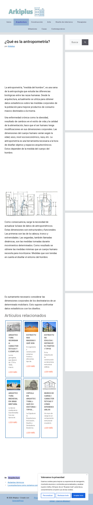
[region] (63, 487)
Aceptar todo (78, 495)
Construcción (37, 22)
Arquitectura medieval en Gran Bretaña (13, 398)
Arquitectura (21, 22)
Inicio (9, 22)
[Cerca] (86, 474)
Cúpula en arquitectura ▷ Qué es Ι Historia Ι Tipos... (31, 401)
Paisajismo (81, 22)
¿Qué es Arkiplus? (63, 501)
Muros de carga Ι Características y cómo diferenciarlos (49, 401)
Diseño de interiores (64, 22)
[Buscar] (85, 42)
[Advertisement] (31, 68)
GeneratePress (18, 501)
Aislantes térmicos (16, 482)
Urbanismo (32, 29)
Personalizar (48, 495)
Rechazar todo (63, 495)
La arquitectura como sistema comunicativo (27, 485)
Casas (44, 29)
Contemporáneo (58, 29)
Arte (49, 22)
